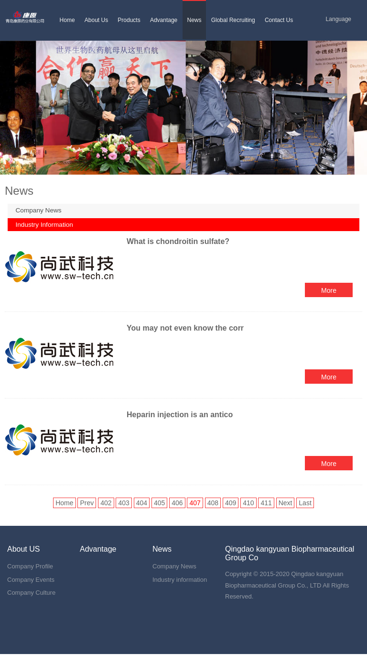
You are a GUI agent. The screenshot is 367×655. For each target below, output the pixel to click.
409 (230, 504)
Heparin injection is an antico (180, 415)
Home (64, 504)
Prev (87, 504)
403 (123, 504)
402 (105, 504)
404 (141, 504)
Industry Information (46, 225)
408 (212, 504)
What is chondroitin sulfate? (178, 242)
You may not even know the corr (185, 329)
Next (285, 504)
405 (159, 504)
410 (248, 504)
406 (177, 504)
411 (265, 504)
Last (305, 504)
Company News (41, 210)
